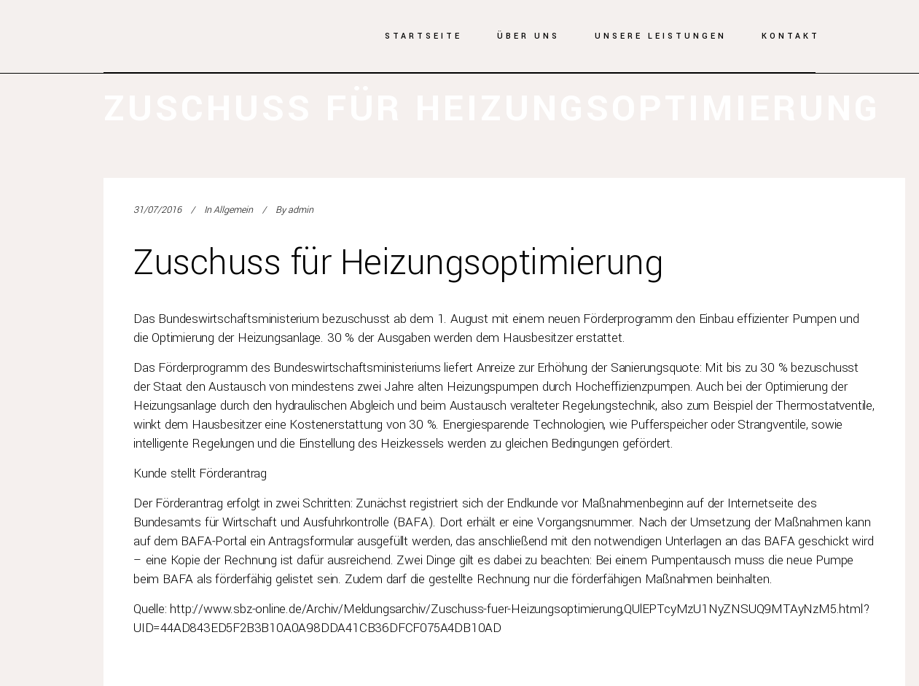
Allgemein (233, 210)
